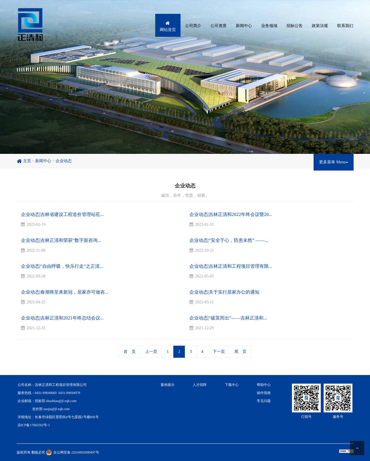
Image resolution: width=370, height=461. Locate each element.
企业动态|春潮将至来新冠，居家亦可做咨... (64, 292)
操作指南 (264, 393)
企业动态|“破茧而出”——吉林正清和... (228, 317)
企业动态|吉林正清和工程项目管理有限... (230, 266)
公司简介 (193, 26)
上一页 (151, 351)
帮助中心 (264, 385)
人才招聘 (199, 385)
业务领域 (269, 26)
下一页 (219, 351)
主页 (24, 161)
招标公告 (294, 26)
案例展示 (167, 385)
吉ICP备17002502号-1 (34, 425)
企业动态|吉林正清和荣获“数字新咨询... (61, 240)
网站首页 (168, 26)
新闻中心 (244, 26)
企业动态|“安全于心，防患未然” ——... (228, 240)
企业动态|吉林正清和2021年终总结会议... (62, 317)
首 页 (130, 351)
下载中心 (232, 385)
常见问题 (264, 401)
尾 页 (240, 351)
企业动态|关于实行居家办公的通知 (224, 292)
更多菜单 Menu (333, 162)
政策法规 (320, 26)
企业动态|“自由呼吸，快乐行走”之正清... (62, 266)
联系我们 (345, 26)
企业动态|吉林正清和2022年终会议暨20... (230, 214)
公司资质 (218, 26)
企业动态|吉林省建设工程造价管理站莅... (62, 214)
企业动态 (64, 161)
